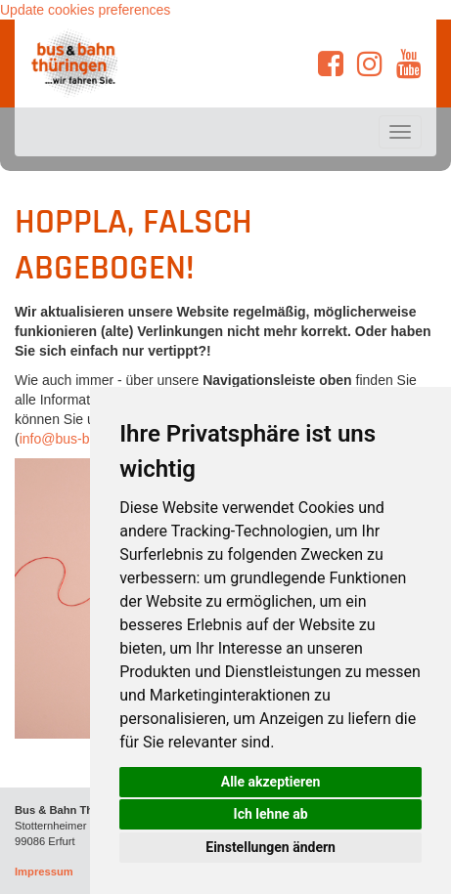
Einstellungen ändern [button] (270, 847)
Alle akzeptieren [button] (271, 781)
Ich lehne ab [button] (271, 814)
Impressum (44, 871)
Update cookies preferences (85, 10)
